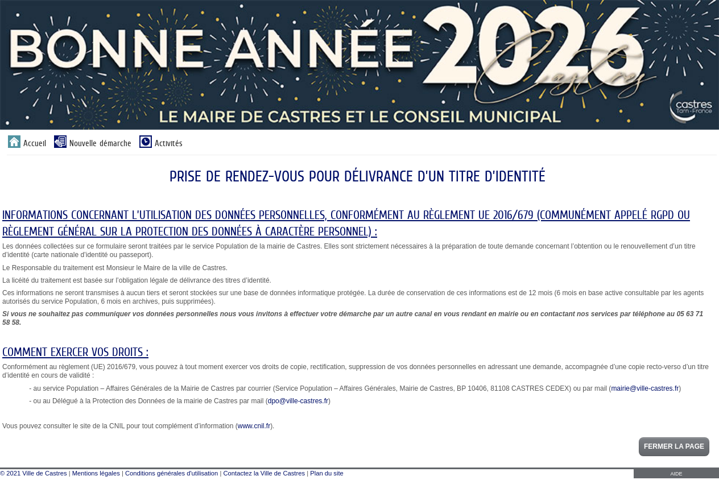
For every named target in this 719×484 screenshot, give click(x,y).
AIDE (676, 474)
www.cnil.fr (254, 426)
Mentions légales (96, 473)
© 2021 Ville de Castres (33, 473)
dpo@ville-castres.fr (298, 401)
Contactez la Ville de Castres (264, 473)
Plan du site (326, 473)
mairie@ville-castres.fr (645, 388)
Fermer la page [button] (674, 446)
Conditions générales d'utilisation (171, 473)
